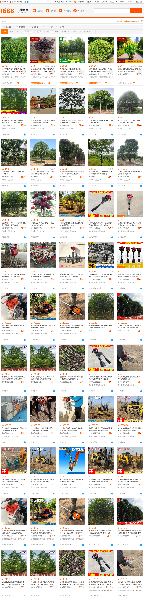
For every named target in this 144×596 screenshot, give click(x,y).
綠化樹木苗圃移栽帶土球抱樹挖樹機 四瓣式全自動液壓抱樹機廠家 (129, 429)
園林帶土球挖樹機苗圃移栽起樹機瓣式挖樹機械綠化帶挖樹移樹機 (100, 429)
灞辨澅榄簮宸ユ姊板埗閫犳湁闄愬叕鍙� (66, 536)
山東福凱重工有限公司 (66, 228)
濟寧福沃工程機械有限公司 (124, 433)
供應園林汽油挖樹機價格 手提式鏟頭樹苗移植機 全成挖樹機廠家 (71, 429)
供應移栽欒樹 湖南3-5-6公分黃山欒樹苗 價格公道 (14, 173)
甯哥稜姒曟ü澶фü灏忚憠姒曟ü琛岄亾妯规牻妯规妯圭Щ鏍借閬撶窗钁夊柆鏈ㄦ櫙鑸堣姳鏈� (100, 532)
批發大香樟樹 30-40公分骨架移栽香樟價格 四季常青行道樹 (130, 173)
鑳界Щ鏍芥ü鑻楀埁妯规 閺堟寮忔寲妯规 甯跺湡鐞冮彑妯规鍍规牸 (14, 532)
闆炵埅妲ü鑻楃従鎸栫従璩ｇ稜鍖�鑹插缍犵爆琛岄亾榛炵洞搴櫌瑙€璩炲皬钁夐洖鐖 (71, 70)
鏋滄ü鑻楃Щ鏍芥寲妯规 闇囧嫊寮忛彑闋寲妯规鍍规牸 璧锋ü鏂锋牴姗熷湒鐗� (130, 583)
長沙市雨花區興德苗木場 (37, 125)
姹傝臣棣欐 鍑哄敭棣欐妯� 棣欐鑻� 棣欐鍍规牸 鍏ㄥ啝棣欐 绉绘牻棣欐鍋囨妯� (72, 583)
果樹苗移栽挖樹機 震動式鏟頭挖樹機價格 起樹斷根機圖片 (129, 378)
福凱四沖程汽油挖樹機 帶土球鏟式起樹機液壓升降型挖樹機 (71, 224)
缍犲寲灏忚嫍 (102, 77)
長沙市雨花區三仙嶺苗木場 (66, 125)
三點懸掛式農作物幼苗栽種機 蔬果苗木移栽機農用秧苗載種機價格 (42, 275)
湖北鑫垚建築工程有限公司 (66, 382)
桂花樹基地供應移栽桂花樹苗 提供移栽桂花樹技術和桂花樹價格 (42, 173)
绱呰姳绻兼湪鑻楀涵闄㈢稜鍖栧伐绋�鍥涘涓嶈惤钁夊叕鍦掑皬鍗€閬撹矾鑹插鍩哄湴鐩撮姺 (42, 70)
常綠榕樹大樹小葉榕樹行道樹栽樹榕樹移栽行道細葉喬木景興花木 (100, 327)
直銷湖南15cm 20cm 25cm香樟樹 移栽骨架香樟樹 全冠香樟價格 (14, 224)
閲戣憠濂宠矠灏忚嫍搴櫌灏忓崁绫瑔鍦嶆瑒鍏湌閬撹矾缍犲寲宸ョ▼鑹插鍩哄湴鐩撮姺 (130, 70)
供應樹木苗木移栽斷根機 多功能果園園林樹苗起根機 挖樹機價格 (129, 224)
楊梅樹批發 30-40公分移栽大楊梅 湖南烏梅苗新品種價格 (42, 224)
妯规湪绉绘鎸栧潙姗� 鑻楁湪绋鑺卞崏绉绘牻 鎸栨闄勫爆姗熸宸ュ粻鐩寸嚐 (42, 532)
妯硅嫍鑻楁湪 (73, 77)
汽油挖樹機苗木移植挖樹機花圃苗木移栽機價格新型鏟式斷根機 (42, 429)
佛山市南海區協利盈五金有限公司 (95, 279)
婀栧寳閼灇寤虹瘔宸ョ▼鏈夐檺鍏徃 (66, 587)
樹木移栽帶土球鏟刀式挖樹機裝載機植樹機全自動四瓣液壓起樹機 (100, 480)
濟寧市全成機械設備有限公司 (95, 228)
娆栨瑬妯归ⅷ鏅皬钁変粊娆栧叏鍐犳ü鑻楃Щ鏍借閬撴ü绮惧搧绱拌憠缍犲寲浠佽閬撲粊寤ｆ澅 (14, 583)
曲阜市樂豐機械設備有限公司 (124, 228)
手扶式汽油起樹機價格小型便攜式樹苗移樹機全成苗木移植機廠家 (100, 224)
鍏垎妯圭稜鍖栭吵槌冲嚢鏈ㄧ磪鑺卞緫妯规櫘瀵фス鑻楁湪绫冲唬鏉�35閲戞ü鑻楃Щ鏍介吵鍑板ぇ (130, 532)
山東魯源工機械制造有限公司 (66, 279)
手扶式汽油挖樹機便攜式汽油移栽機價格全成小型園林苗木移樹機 (100, 378)
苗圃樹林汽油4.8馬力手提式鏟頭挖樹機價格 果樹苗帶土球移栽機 (71, 275)
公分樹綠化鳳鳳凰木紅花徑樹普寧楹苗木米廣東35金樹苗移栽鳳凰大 (129, 327)
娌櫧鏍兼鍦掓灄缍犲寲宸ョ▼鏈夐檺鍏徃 (66, 74)
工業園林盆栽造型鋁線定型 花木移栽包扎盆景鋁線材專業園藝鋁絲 (100, 275)
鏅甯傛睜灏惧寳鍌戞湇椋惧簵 (95, 536)
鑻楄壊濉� (46, 77)
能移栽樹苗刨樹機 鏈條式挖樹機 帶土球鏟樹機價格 (14, 327)
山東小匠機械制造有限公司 (37, 279)
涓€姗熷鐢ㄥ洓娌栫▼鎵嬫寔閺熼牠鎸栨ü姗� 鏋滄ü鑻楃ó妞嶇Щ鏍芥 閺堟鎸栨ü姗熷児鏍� (72, 532)
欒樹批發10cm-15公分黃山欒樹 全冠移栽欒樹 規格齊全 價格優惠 (100, 173)
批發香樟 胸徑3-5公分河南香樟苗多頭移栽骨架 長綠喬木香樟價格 (43, 121)
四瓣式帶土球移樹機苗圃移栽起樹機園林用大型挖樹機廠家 (71, 480)
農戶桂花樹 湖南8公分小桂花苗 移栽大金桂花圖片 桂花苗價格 (129, 121)
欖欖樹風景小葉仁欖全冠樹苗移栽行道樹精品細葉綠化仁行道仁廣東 (13, 378)
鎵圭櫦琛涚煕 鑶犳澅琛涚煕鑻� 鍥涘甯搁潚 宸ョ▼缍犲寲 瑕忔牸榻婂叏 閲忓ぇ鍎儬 (14, 70)
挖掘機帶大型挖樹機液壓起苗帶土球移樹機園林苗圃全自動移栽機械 (129, 480)
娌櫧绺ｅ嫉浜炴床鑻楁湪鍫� (8, 74)
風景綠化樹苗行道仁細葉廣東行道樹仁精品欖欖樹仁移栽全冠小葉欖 (42, 378)
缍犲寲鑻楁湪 (6, 77)
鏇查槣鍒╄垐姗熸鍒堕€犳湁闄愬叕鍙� (8, 536)
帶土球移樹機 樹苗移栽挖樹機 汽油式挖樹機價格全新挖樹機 (14, 429)
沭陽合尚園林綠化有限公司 (8, 125)
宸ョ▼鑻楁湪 (15, 77)
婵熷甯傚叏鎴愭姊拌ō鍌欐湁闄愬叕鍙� (95, 587)
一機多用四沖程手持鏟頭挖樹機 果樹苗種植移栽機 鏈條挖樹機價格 (71, 327)
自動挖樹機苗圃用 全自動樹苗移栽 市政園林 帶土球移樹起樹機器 (14, 480)
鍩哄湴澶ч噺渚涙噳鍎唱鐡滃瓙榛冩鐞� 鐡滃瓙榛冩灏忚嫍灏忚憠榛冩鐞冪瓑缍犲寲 (100, 70)
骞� (24, 74)
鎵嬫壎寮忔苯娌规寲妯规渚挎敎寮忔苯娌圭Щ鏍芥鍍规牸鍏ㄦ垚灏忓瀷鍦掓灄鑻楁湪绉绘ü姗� (101, 583)
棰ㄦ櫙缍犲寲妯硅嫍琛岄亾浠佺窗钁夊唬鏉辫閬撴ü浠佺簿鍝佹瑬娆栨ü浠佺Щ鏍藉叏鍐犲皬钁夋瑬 (42, 583)
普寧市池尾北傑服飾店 (95, 330)
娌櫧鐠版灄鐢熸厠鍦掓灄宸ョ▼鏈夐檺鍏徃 (37, 74)
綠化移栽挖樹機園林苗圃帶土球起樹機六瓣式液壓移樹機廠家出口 (42, 480)
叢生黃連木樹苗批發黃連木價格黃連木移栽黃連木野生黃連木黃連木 (13, 121)
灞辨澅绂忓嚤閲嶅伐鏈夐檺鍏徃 (37, 536)
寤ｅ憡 (24, 71)
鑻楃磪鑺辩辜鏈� (36, 77)
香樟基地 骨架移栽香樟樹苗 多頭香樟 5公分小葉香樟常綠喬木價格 (72, 173)
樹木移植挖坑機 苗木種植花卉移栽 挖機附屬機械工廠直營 (43, 327)
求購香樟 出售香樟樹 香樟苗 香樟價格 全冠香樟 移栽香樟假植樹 (71, 378)
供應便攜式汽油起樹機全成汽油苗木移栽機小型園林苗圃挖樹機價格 (129, 275)
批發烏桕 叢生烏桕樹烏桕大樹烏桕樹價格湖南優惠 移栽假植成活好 (71, 121)
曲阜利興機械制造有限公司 (8, 279)
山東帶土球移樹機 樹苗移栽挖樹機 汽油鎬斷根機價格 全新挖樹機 (14, 275)
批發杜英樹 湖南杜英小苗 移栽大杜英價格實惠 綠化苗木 (101, 121)
